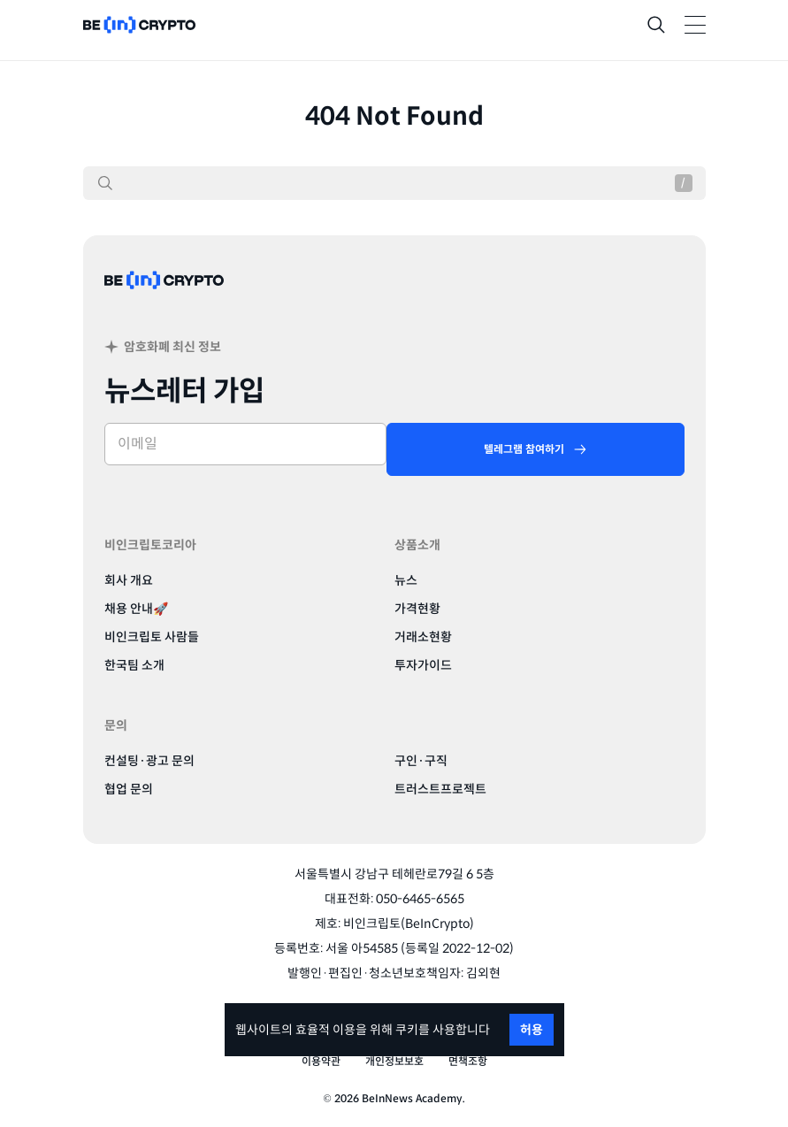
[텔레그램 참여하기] (535, 449)
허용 (531, 1030)
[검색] (105, 183)
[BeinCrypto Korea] (164, 301)
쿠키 (406, 1030)
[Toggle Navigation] (695, 25)
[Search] (656, 24)
